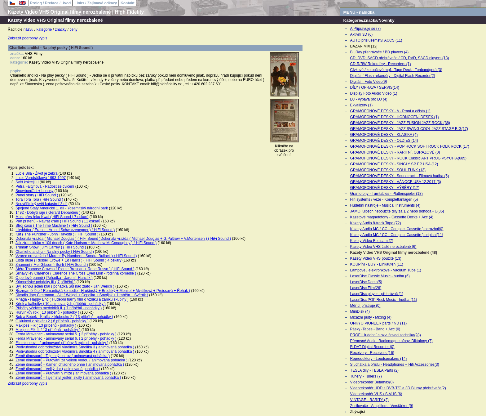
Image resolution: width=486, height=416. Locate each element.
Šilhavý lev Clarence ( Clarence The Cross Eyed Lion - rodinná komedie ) (75, 273)
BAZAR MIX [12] (364, 46)
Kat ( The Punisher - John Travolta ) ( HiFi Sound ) (56, 234)
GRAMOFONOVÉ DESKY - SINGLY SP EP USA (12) (394, 164)
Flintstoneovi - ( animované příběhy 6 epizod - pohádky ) (61, 343)
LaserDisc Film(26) (366, 288)
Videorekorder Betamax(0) (372, 382)
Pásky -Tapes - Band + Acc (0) (375, 329)
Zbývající (357, 411)
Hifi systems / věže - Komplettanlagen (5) (384, 199)
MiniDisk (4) (360, 311)
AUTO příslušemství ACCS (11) (376, 40)
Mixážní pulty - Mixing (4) (370, 317)
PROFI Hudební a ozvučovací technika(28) (385, 335)
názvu (28, 29)
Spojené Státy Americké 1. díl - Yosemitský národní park (61, 208)
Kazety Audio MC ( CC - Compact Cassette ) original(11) (396, 235)
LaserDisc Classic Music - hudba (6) (380, 276)
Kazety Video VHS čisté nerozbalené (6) (383, 246)
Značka (370, 20)
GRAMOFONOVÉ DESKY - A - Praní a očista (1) (390, 111)
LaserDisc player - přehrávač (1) (376, 294)
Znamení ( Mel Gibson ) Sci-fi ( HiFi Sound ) (51, 264)
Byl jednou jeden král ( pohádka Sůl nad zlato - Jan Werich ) (64, 286)
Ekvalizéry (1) (361, 105)
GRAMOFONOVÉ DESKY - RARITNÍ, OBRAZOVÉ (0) (395, 152)
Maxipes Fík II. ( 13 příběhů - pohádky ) (47, 330)
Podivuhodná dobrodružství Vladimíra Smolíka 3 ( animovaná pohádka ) (74, 347)
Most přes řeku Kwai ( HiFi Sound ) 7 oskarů (51, 217)
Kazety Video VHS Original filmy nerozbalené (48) (393, 252)
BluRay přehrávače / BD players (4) (379, 52)
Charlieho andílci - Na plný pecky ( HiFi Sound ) (54, 251)
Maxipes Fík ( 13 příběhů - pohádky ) (45, 325)
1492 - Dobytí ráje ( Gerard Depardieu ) (47, 212)
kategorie (44, 29)
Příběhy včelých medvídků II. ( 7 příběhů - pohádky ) (58, 308)
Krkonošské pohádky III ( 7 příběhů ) (45, 282)
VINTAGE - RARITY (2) (369, 400)
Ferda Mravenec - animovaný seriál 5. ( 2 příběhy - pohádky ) (65, 334)
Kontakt (128, 3)
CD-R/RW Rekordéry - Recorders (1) (380, 64)
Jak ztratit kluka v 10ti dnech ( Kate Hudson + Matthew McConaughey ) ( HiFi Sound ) (86, 243)
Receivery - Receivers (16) (372, 353)
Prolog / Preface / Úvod (50, 3)
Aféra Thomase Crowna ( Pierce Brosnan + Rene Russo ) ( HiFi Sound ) (75, 269)
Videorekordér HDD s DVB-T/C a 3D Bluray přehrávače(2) (398, 388)
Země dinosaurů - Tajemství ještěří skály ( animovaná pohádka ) (68, 377)
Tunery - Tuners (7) (366, 376)
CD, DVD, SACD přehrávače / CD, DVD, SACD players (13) (399, 58)
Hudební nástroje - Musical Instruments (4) (385, 205)
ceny (73, 29)
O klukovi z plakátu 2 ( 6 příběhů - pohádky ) (51, 321)
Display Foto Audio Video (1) (373, 93)
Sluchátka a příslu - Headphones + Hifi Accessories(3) (394, 364)
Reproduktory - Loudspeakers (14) (378, 358)
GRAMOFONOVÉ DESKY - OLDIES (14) (384, 140)
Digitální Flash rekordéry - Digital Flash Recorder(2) (392, 76)
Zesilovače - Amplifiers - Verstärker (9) (381, 406)
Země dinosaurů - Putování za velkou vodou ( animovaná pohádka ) (71, 360)
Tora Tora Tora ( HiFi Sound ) (39, 199)
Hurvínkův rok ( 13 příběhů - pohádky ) (47, 312)
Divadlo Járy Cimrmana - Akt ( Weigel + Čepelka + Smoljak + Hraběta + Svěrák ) (81, 295)
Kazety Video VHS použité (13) (375, 258)
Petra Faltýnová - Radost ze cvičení (44, 186)
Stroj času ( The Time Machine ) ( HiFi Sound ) (53, 225)
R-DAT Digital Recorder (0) (372, 347)
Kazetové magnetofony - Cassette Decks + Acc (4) (391, 217)
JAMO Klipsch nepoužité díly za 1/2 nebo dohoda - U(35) (397, 211)
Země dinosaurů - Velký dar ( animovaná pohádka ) (57, 369)
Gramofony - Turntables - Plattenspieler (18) (386, 193)
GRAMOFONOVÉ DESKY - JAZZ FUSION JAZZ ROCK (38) (400, 123)
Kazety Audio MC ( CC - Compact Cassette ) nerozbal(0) (397, 229)
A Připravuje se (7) (365, 28)
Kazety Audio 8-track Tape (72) (375, 223)
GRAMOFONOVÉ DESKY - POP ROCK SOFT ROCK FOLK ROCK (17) (409, 146)
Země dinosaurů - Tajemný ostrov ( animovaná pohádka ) (62, 356)
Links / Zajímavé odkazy (95, 3)
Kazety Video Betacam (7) (371, 241)
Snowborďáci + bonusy (34, 191)
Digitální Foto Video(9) (368, 81)
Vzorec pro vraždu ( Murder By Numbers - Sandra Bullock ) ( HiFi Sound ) (76, 256)
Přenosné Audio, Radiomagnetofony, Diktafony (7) (391, 341)
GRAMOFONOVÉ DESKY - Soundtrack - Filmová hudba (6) (399, 176)
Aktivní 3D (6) (361, 34)
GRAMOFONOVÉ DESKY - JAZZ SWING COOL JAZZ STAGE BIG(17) (409, 129)
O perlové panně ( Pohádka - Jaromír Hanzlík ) (54, 277)
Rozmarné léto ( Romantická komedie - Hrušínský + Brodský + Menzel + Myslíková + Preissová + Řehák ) (102, 291)
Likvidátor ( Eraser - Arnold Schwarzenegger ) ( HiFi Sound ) (65, 230)
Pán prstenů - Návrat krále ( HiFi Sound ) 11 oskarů (57, 221)
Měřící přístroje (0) (365, 305)
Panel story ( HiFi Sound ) (36, 195)
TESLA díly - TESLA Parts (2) (374, 370)
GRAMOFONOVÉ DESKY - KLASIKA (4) (384, 134)
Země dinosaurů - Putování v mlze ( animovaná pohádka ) (63, 373)
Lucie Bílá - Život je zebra (36, 173)
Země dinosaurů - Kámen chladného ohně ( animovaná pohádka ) (69, 364)
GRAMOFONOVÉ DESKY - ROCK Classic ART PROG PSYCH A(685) (408, 158)
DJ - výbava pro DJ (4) (368, 99)
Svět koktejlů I (27, 182)
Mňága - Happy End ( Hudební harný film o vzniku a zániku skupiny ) (72, 299)
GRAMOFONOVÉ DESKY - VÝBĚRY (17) (384, 188)
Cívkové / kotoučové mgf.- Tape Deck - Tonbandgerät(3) (396, 70)
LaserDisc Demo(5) (366, 282)
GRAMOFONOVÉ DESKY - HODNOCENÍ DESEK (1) (394, 117)
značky (60, 29)
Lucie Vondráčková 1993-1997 (40, 178)
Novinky (386, 20)
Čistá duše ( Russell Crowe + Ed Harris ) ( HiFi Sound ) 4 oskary (68, 260)
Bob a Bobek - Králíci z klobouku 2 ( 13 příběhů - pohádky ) (64, 317)
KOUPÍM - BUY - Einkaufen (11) (376, 264)
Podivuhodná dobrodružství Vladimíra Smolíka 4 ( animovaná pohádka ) (74, 351)
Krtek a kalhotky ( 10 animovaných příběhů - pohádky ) (60, 304)
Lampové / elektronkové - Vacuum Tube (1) (385, 270)
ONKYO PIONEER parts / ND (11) (378, 323)
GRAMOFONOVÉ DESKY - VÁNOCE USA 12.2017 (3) (395, 182)
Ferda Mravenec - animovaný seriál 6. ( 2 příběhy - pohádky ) (65, 338)
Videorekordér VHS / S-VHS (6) (376, 394)
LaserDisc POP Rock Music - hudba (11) (383, 299)
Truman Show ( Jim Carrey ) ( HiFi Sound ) (50, 247)
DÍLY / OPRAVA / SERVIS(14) (374, 87)
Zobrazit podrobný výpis (27, 38)
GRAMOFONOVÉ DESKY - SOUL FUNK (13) (388, 170)
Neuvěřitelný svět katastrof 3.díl (41, 204)
